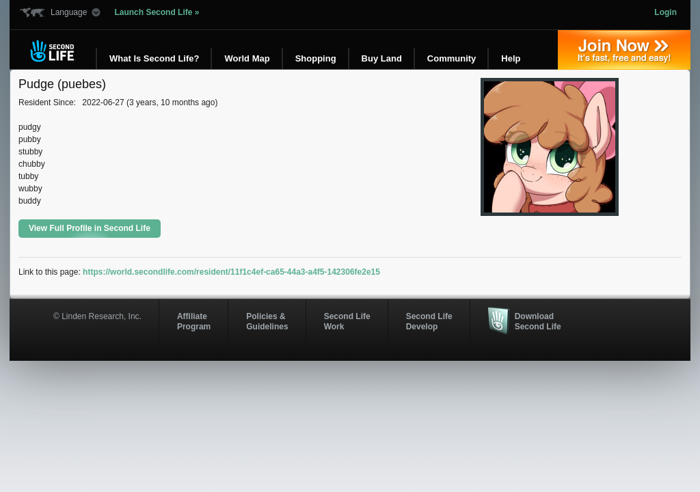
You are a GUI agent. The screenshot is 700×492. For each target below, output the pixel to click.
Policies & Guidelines (267, 321)
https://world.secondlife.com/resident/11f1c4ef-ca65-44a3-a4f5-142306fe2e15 (231, 272)
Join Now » (624, 50)
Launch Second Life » (156, 12)
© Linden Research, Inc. (97, 316)
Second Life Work (347, 321)
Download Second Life (538, 321)
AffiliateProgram (194, 321)
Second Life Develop (429, 321)
